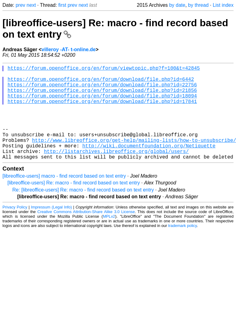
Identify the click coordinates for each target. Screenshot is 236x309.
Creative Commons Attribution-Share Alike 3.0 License (86, 232)
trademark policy (182, 246)
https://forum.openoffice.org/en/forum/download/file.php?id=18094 (102, 103)
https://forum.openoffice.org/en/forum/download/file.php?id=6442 (101, 82)
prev (20, 5)
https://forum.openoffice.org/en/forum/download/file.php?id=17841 (102, 109)
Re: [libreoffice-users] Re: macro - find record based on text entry (83, 210)
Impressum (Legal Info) (51, 228)
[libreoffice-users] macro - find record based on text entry (64, 197)
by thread (198, 5)
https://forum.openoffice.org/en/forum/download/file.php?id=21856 (102, 96)
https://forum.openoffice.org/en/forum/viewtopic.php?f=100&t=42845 (104, 69)
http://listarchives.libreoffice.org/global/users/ (116, 170)
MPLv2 (109, 237)
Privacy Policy (14, 228)
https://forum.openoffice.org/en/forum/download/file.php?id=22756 (102, 89)
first (62, 5)
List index (223, 5)
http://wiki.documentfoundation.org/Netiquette (148, 164)
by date (177, 5)
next (31, 5)
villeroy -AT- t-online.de (69, 49)
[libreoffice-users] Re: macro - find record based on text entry (73, 203)
